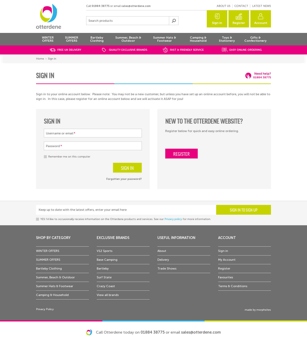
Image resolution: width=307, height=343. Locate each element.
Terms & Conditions (232, 286)
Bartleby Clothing (49, 268)
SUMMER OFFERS (48, 260)
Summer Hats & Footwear (54, 286)
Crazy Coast (106, 286)
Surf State (104, 277)
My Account (227, 260)
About (161, 251)
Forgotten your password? (124, 179)
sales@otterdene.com (136, 6)
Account (260, 23)
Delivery (163, 260)
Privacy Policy (45, 309)
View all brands (108, 295)
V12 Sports (104, 251)
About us (223, 6)
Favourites (225, 277)
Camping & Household (52, 295)
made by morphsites (258, 309)
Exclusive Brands (113, 238)
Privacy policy (173, 219)
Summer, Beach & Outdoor (55, 277)
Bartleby (103, 268)
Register (239, 23)
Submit (173, 20)
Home (40, 58)
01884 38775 (100, 6)
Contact (241, 6)
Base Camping (107, 260)
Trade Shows (166, 268)
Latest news (261, 6)
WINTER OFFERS (47, 251)
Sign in (217, 23)
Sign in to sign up (243, 209)
